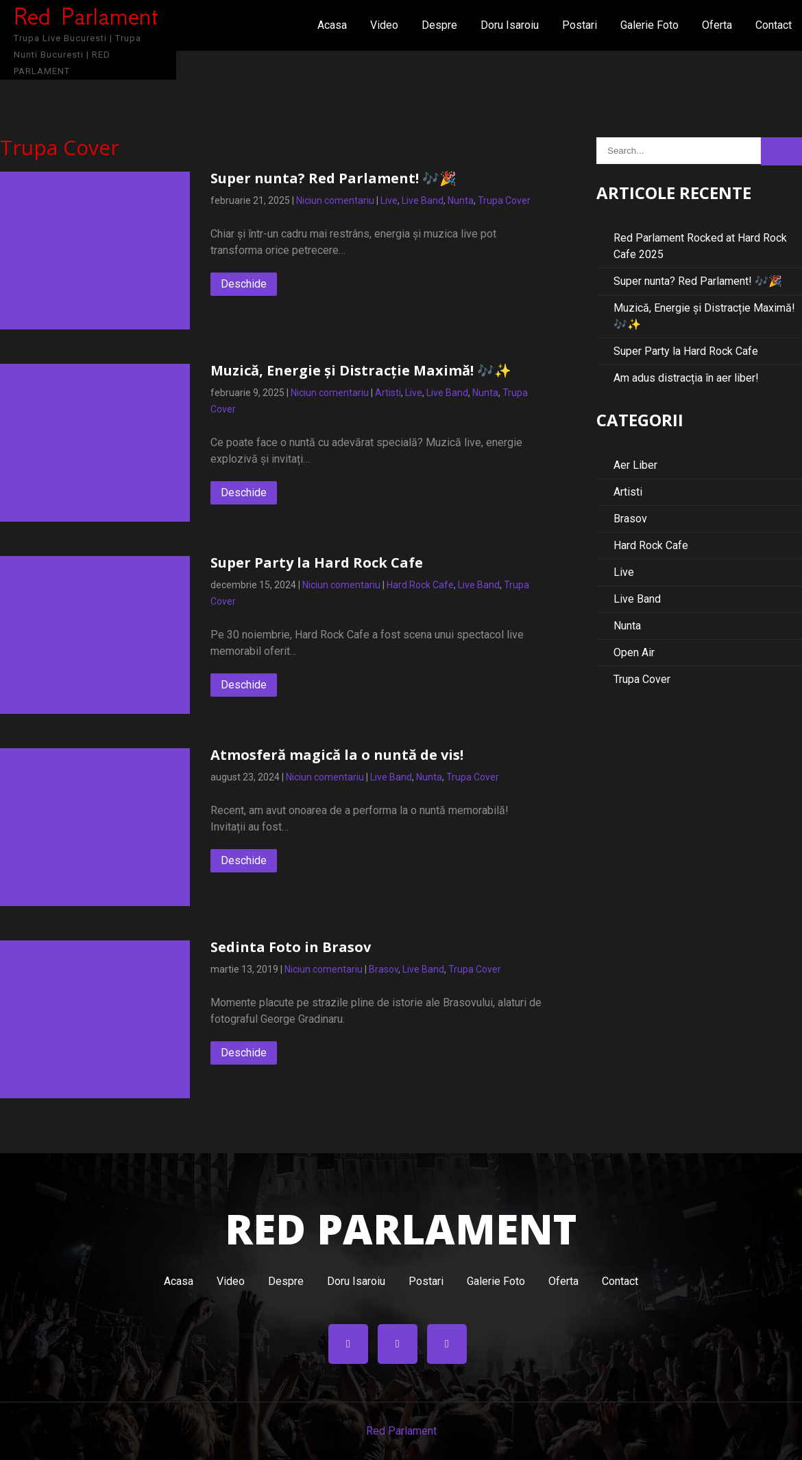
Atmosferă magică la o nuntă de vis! (336, 754)
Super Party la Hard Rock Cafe (316, 562)
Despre (439, 25)
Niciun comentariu (335, 200)
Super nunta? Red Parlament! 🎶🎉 (333, 178)
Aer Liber (635, 465)
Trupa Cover (504, 200)
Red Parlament (401, 1430)
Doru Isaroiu (510, 25)
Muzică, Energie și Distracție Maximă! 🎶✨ (360, 370)
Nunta (461, 200)
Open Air (634, 652)
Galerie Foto (649, 25)
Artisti (388, 392)
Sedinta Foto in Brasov (290, 947)
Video (384, 25)
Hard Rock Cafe (420, 584)
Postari (579, 25)
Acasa (332, 25)
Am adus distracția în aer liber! (686, 377)
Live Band (422, 200)
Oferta (717, 25)
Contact (773, 25)
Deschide (244, 283)
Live (389, 200)
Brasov (383, 969)
